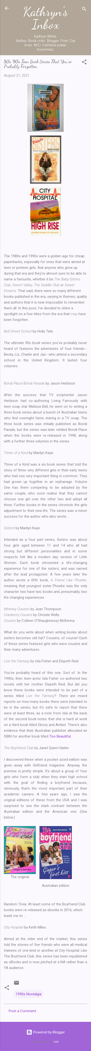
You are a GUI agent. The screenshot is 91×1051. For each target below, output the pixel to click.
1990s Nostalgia (28, 994)
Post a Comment (22, 1011)
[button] (84, 63)
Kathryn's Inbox (45, 18)
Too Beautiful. (60, 736)
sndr (56, 1041)
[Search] (84, 9)
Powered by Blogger (45, 1032)
